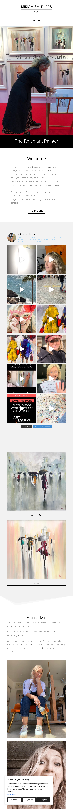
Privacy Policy (12, 794)
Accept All (43, 800)
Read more (36, 210)
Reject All (29, 800)
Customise (14, 800)
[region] (28, 790)
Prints (36, 583)
